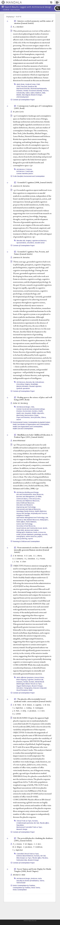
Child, (38, 84)
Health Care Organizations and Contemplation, (28, 426)
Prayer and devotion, (23, 417)
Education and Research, (24, 505)
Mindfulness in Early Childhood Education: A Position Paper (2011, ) (33, 435)
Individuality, (20, 93)
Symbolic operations (23, 388)
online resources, (31, 536)
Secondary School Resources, (26, 526)
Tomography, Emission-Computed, (35, 688)
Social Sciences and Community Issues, (29, 528)
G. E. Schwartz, (18, 559)
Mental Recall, (39, 682)
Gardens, (35, 411)
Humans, (46, 91)
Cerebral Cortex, (30, 84)
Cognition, (30, 680)
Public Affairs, (21, 522)
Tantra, (42, 881)
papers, (40, 536)
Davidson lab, (32, 86)
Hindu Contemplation (20, 890)
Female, (25, 91)
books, (35, 532)
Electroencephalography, (38, 88)
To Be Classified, (18, 176)
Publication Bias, (22, 860)
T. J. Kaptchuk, (18, 708)
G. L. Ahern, (38, 556)
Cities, (33, 407)
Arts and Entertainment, (24, 494)
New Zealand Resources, (32, 520)
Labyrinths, (40, 413)
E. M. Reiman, (18, 556)
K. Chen (23, 561)
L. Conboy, (28, 708)
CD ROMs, (38, 496)
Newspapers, (44, 520)
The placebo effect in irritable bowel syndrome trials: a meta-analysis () (32, 700)
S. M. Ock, (47, 705)
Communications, (22, 499)
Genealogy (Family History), (25, 511)
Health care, (20, 413)
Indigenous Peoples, (23, 515)
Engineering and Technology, (26, 507)
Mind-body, (20, 415)
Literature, (19, 520)
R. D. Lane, (28, 556)
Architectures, (21, 382)
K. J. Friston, (41, 559)
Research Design (21, 829)
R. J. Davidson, (30, 559)
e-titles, (18, 534)
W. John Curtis (18, 112)
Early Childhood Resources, (25, 503)
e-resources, (42, 532)
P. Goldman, (38, 847)
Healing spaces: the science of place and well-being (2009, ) (33, 398)
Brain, (23, 84)
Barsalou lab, (21, 240)
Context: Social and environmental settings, (30, 409)
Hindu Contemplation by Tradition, (24, 885)
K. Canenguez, (38, 708)
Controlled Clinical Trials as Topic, (28, 854)
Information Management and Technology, (30, 517)
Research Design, (36, 95)
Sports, (45, 528)
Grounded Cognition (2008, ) (34, 182)
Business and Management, (25, 496)
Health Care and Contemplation (23, 429)
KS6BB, (34, 413)
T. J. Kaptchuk (17, 850)
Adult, (19, 84)
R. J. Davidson (18, 27)
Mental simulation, (22, 386)
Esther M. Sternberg (20, 403)
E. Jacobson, (32, 711)
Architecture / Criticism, (24, 169)
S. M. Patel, (17, 705)
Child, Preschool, (22, 86)
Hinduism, (34, 878)
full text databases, (27, 534)
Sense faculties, (36, 417)
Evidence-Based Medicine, (25, 856)
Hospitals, (28, 413)
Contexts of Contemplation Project (24, 100)
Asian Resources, (38, 494)
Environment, (27, 411)
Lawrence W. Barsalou (21, 186)
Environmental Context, (20, 422)
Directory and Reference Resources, (28, 501)
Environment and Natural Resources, (28, 509)
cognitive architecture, (39, 240)
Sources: (6, 10)
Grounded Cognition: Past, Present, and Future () (31, 252)
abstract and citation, (32, 530)
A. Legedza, (37, 705)
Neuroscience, (29, 415)
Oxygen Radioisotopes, (23, 686)
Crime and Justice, (35, 499)
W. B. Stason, (28, 705)
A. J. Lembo (16, 714)
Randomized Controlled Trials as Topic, (29, 827)
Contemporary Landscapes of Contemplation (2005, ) (33, 107)
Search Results (15, 10)
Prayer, (36, 415)
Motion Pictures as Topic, (33, 684)
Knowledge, (34, 384)
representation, (21, 243)
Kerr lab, (36, 823)
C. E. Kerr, (42, 711)
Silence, (43, 417)
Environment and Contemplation (34, 176)
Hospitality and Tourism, (39, 513)
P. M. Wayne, (28, 844)
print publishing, (22, 539)
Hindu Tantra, (35, 888)
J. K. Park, (16, 711)
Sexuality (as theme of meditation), (27, 881)
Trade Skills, (20, 530)
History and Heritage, (23, 513)
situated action (40, 243)
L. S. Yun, (16, 561)
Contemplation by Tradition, (22, 888)
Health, (40, 411)
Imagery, (29, 240)
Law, (46, 517)
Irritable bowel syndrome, (24, 823)
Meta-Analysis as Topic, (24, 858)
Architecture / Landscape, (24, 171)
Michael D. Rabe (19, 875)
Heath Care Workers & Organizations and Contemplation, (31, 424)
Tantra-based (20, 883)
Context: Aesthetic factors (24, 173)
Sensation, (19, 688)
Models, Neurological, (23, 95)
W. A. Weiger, (17, 847)
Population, (20, 825)
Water (30, 690)
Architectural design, (23, 407)
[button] (57, 2)
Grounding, (20, 384)
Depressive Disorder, (23, 88)
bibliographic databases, (24, 532)
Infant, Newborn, (36, 93)
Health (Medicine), (41, 511)
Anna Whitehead (19, 440)
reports (30, 539)
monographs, (20, 536)
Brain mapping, (21, 680)
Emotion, (19, 411)
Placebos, (45, 858)
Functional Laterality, (36, 91)
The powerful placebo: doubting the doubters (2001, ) (33, 839)
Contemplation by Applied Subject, (39, 422)
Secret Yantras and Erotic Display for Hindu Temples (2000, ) (32, 870)
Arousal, (37, 677)
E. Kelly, (24, 711)
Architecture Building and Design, (28, 492)
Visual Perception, (22, 690)
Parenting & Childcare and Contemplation (26, 541)
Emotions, (19, 91)
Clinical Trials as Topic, (24, 821)
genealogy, (37, 534)
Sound (18, 419)
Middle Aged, (20, 684)
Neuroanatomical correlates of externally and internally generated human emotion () (33, 549)
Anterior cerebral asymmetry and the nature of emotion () (33, 22)
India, (40, 878)
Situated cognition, (35, 386)
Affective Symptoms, (27, 677)
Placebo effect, (44, 823)
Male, (44, 93)
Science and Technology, (24, 524)
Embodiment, (39, 382)
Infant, (27, 93)
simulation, (30, 243)
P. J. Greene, (18, 844)
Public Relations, (31, 522)
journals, (45, 534)
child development (22, 97)
